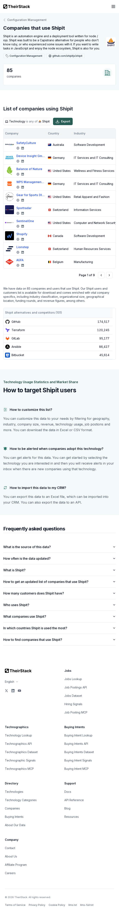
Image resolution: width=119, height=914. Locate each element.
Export (62, 121)
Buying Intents (14, 816)
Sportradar (23, 208)
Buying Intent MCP (76, 768)
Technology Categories (21, 800)
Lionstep (22, 247)
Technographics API (18, 743)
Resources (71, 816)
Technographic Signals (20, 760)
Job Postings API (75, 687)
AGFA (19, 260)
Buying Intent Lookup (78, 735)
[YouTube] (19, 690)
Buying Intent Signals (78, 760)
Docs (67, 791)
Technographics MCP (19, 768)
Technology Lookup (18, 735)
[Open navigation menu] (113, 6)
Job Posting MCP (75, 712)
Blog (67, 808)
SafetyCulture (26, 143)
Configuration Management (25, 20)
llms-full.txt (87, 904)
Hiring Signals (73, 704)
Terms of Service (15, 904)
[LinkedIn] (13, 690)
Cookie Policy (57, 904)
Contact (10, 848)
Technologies (14, 791)
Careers (10, 873)
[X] (6, 690)
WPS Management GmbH (30, 182)
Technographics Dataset (21, 752)
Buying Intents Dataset (79, 752)
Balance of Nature (29, 169)
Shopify (21, 234)
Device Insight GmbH (30, 156)
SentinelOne (25, 221)
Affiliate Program (16, 864)
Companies (12, 808)
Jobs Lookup (73, 679)
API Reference (74, 800)
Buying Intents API (76, 743)
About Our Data (15, 825)
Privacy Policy (37, 904)
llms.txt (72, 904)
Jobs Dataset (73, 695)
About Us (11, 856)
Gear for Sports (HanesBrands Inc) (30, 195)
